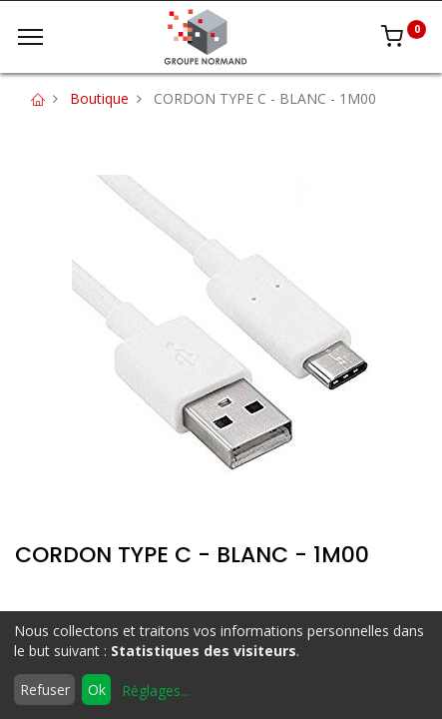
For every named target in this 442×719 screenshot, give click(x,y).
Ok (97, 689)
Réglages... (156, 690)
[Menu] (30, 37)
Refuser (45, 689)
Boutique (99, 98)
